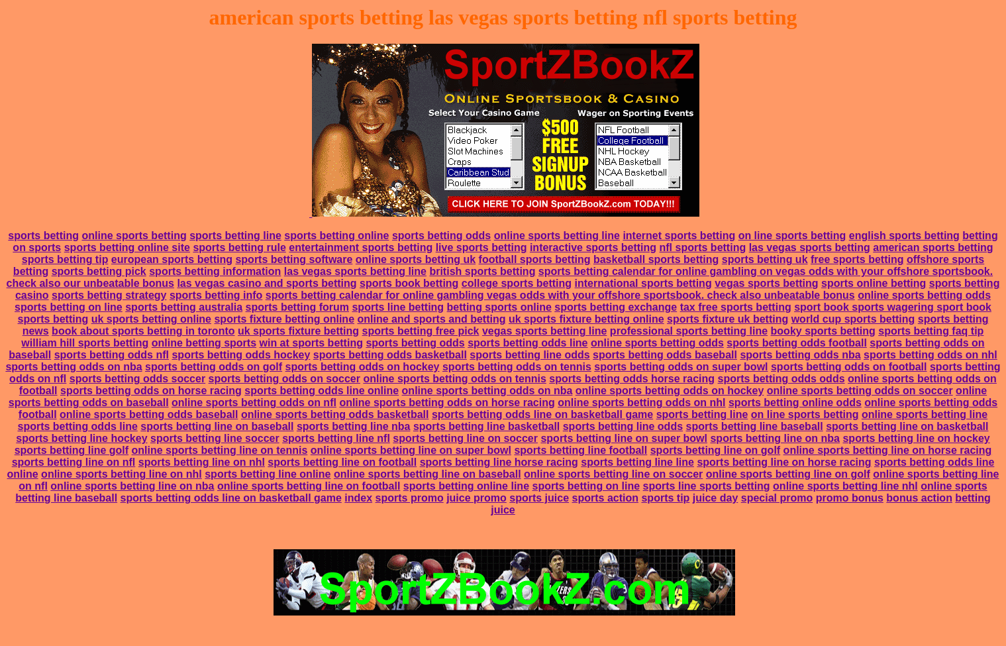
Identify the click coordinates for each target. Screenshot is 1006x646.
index (358, 498)
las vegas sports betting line (355, 271)
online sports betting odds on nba (487, 390)
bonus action (919, 498)
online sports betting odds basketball (335, 414)
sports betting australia (183, 307)
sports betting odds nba (800, 354)
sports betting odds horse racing (632, 378)
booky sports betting (823, 331)
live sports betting (481, 247)
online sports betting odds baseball (149, 414)
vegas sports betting (766, 283)
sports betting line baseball (754, 426)
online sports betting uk (416, 259)
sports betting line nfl (336, 438)
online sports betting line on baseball (427, 474)
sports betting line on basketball (907, 426)
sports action (605, 498)
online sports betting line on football (308, 486)
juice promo (476, 498)
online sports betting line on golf (788, 474)
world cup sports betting (853, 319)
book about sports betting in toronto (143, 331)
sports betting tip (65, 259)
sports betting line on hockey (915, 438)
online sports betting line (557, 235)
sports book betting (409, 283)
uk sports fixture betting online (586, 319)
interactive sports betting (593, 247)
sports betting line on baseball (216, 426)
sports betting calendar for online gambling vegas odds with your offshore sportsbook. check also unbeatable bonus (560, 295)
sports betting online (336, 235)
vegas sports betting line (544, 331)
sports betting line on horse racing (784, 462)
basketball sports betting (656, 259)
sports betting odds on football (849, 366)
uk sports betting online (151, 319)
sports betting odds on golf (213, 366)
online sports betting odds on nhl (641, 402)
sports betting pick (99, 271)
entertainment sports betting (360, 247)
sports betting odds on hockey (362, 366)
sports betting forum (297, 307)
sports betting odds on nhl (930, 354)
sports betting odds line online (321, 390)
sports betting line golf (71, 450)
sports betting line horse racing (499, 462)
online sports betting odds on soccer (860, 390)
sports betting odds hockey (241, 354)
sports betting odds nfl (111, 354)
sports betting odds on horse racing (151, 390)
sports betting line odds (529, 354)
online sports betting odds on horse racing (446, 402)
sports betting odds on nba (73, 366)
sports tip (665, 498)
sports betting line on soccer (465, 438)
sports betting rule (239, 247)
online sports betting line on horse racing (887, 450)
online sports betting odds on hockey (670, 390)
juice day (715, 498)
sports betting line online (267, 474)
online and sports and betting (431, 319)
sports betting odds (441, 235)
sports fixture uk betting (727, 319)
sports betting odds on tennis (516, 366)
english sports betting (904, 235)
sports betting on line (69, 307)
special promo (777, 498)
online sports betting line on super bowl (411, 450)
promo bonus (849, 498)
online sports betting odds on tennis (454, 378)
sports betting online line (466, 486)
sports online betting (873, 283)
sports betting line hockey (81, 438)
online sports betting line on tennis (220, 450)
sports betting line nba (354, 426)
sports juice (539, 498)
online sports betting (133, 235)
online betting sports (204, 343)
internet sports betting (679, 235)
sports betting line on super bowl (623, 438)
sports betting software (293, 259)
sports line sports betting (706, 486)
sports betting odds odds (781, 378)
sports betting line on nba (775, 438)
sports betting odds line (527, 343)
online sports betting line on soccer (613, 474)
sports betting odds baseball (665, 354)
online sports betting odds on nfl (254, 402)
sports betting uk (765, 259)
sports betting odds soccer (137, 378)
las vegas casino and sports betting (266, 283)
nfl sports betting (703, 247)
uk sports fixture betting (298, 331)
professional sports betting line (689, 331)
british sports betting (482, 271)
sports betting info (216, 295)
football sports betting (535, 259)
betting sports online (499, 307)
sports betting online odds (795, 402)
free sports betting (857, 259)
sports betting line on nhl (201, 462)
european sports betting (171, 259)
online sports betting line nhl (845, 486)
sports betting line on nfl (74, 462)
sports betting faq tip (930, 331)
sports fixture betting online (284, 319)
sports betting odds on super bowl (681, 366)
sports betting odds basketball (390, 354)
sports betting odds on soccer (284, 378)
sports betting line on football (342, 462)
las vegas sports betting (809, 247)
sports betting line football (580, 450)
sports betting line (235, 235)
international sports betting (643, 283)
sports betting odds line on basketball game (542, 414)
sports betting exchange (615, 307)
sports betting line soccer (214, 438)
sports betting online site (127, 247)
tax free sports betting (735, 307)
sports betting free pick (420, 331)
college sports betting (517, 283)
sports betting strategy (109, 295)
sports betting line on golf (715, 450)
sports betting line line (637, 462)
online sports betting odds (924, 295)
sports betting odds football (797, 343)
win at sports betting (310, 343)
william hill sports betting (84, 343)
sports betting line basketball (486, 426)
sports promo (410, 498)
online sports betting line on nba (132, 486)
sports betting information (215, 271)
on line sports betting (792, 235)
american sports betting (933, 247)
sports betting (43, 235)
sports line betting (398, 307)
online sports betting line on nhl (121, 474)
